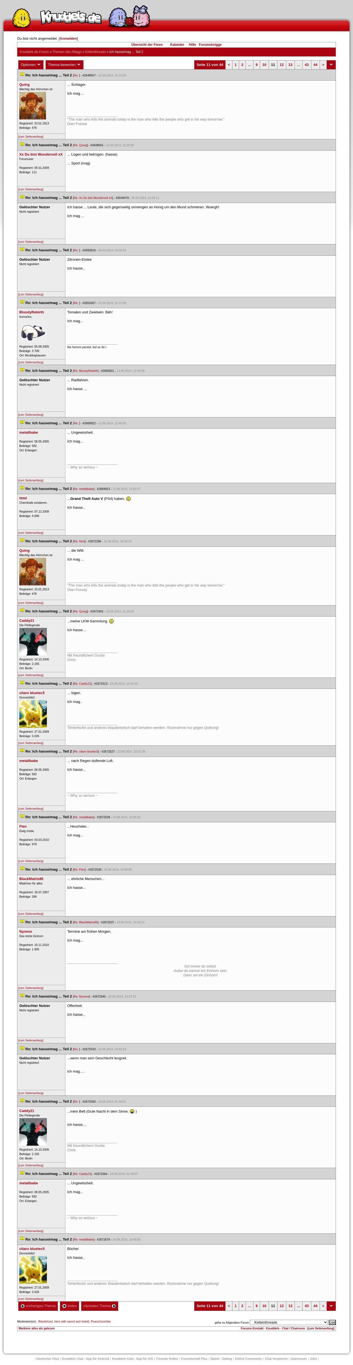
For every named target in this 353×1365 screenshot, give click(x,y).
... (249, 65)
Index (69, 1306)
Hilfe (192, 45)
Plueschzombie (101, 1321)
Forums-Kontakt (252, 1328)
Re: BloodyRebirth (85, 370)
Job (313, 1358)
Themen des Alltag (66, 52)
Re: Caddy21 (82, 683)
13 (290, 65)
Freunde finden (167, 1358)
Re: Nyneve (81, 996)
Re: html (79, 541)
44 (315, 65)
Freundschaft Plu (194, 1358)
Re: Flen (79, 869)
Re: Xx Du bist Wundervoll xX (93, 197)
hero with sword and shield (71, 1321)
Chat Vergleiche (276, 1358)
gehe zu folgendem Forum (232, 1322)
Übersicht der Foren (147, 45)
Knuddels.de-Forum (34, 52)
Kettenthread (95, 52)
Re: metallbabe (83, 488)
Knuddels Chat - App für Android (85, 1358)
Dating (227, 1358)
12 (282, 65)
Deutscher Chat (48, 1358)
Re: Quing (80, 145)
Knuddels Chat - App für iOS (132, 1358)
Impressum (299, 1358)
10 (264, 65)
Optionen (31, 65)
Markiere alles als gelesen (36, 1328)
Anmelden (68, 38)
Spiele (214, 1358)
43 (307, 65)
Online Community (248, 1358)
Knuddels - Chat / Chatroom (285, 1328)
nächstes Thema (100, 1306)
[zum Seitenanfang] (30, 136)
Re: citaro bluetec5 (86, 751)
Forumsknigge (210, 45)
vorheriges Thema (38, 1306)
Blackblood (45, 1321)
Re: (76, 75)
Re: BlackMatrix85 (85, 922)
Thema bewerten (64, 65)
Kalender (177, 45)
